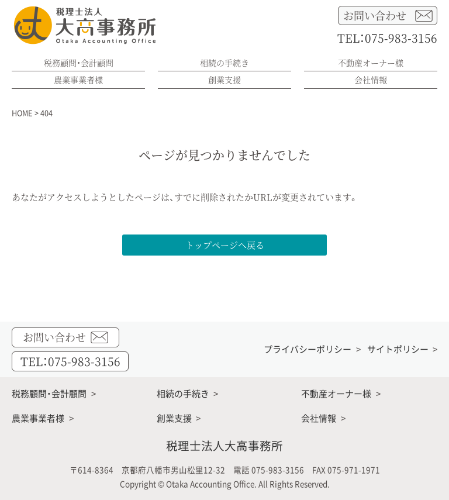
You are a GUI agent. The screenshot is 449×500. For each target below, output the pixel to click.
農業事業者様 (78, 79)
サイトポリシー (398, 349)
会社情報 (370, 79)
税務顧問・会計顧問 (78, 62)
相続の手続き (224, 62)
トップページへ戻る (224, 245)
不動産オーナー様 (370, 62)
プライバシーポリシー (307, 349)
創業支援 (224, 79)
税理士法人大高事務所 (224, 445)
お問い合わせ (388, 15)
